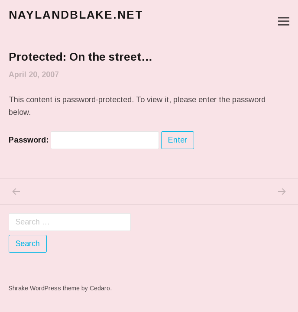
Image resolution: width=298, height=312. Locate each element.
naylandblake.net (76, 14)
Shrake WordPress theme (44, 288)
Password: (84, 140)
